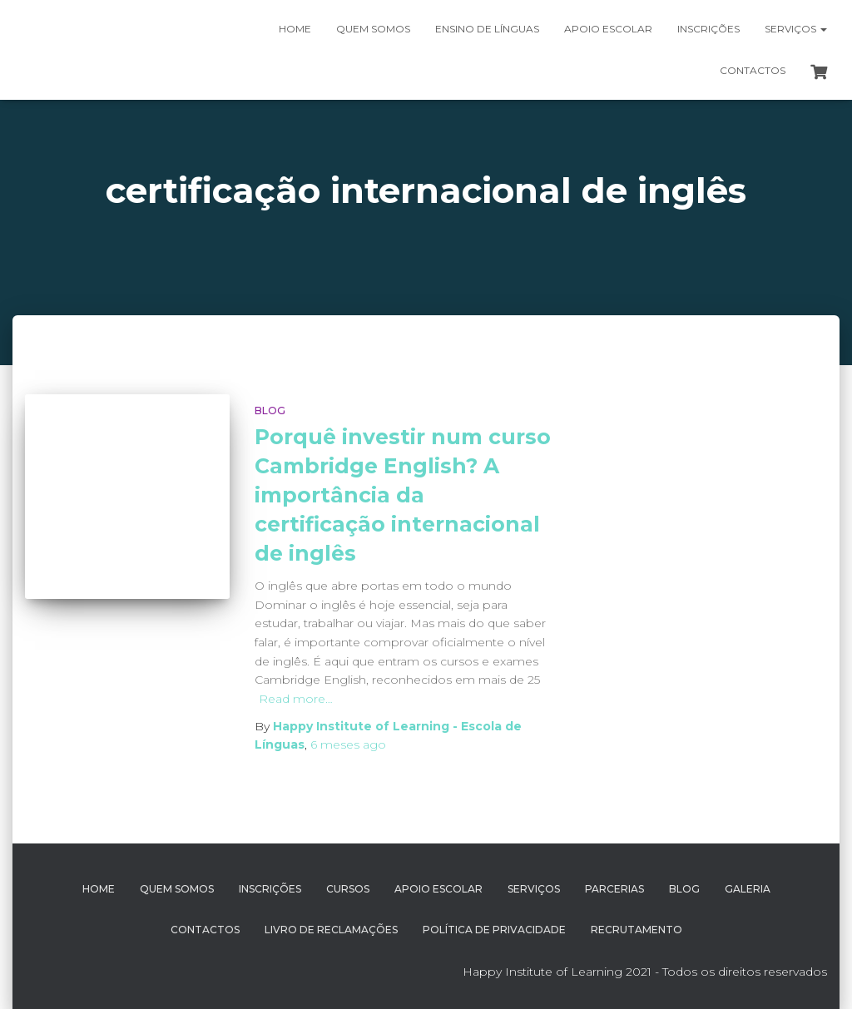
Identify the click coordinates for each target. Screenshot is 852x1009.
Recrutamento (636, 929)
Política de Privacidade (494, 929)
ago (348, 744)
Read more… (296, 698)
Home (295, 28)
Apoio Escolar (608, 28)
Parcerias (614, 889)
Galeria (747, 889)
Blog (270, 410)
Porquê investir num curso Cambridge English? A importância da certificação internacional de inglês (403, 495)
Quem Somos (177, 889)
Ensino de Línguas (487, 28)
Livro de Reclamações (331, 929)
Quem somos (373, 28)
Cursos (347, 889)
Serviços (796, 28)
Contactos (752, 70)
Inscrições (708, 28)
